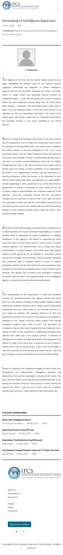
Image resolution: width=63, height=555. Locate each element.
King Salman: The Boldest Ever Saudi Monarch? (22, 440)
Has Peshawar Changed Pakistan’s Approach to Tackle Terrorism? (30, 450)
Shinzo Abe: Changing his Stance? (16, 420)
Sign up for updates (19, 524)
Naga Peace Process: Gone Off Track (18, 430)
